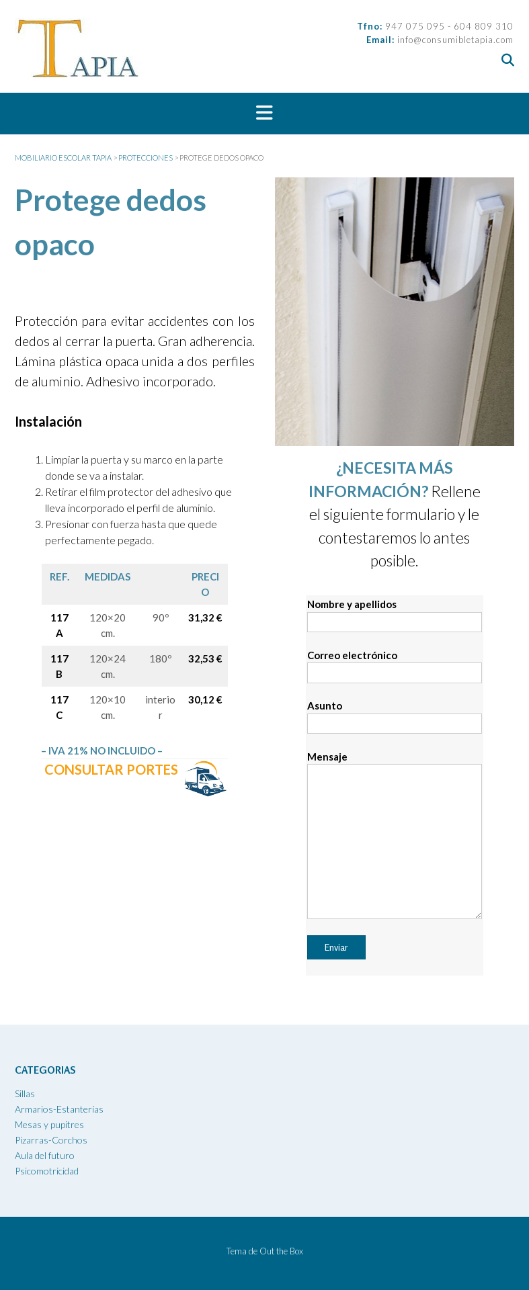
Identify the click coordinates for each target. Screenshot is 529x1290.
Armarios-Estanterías (59, 1109)
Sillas (25, 1093)
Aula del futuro (45, 1155)
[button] (264, 113)
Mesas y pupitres (49, 1124)
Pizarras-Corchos (51, 1140)
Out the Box (281, 1251)
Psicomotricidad (47, 1170)
